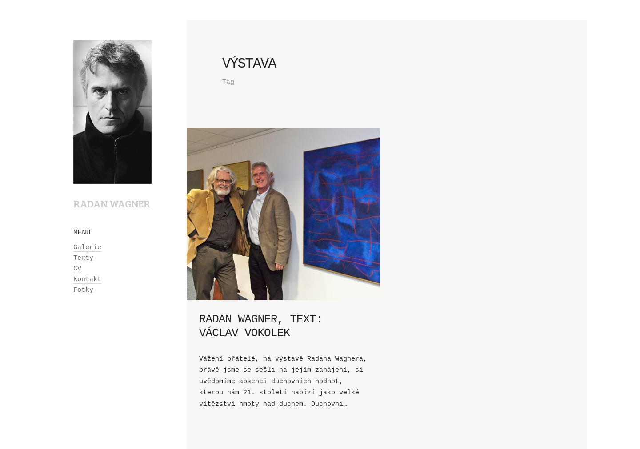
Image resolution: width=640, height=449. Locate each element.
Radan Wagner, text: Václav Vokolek (260, 326)
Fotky (83, 290)
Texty (83, 258)
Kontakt (87, 279)
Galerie (87, 247)
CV (77, 269)
